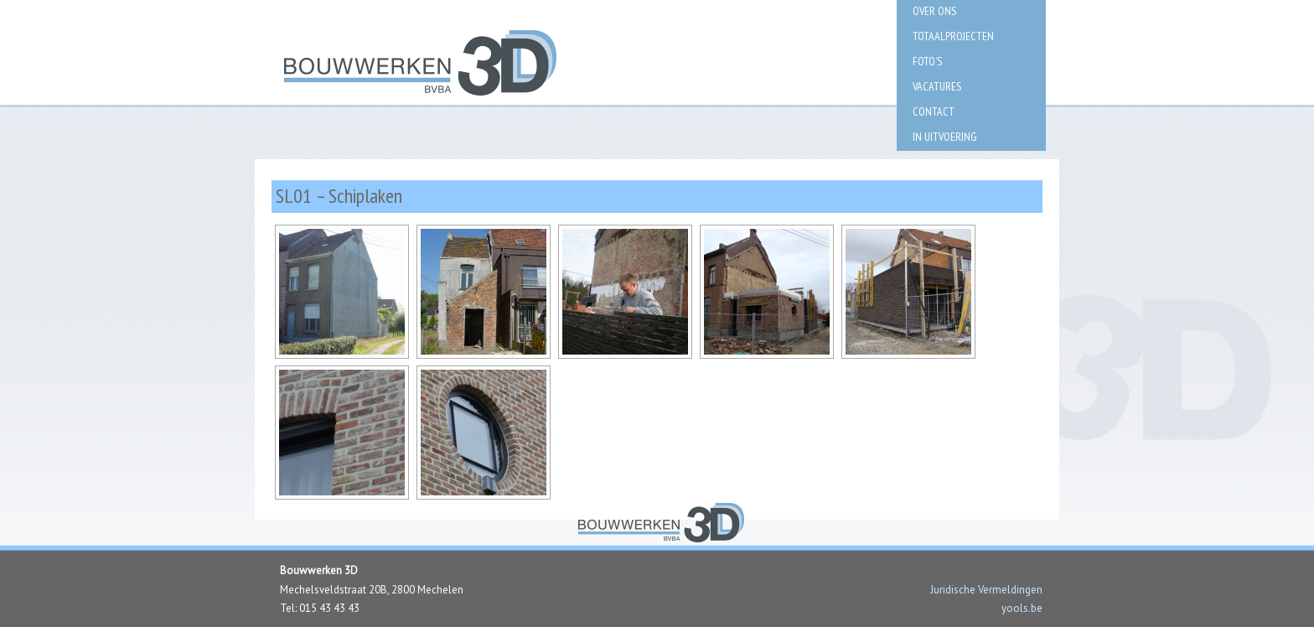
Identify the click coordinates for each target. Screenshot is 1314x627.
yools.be (1021, 608)
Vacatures (937, 86)
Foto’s (927, 61)
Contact (933, 111)
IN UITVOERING (945, 136)
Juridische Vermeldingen (986, 590)
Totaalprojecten (953, 36)
